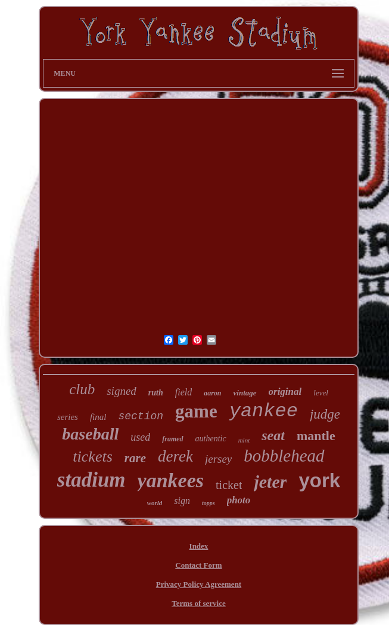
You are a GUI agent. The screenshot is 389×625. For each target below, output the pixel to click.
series (67, 417)
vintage (245, 392)
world (155, 502)
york (319, 480)
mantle (316, 435)
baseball (90, 434)
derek (175, 456)
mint (244, 440)
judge (325, 414)
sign (182, 501)
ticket (229, 484)
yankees (171, 480)
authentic (210, 438)
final (98, 417)
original (285, 391)
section (140, 416)
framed (172, 439)
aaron (212, 393)
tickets (92, 456)
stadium (91, 479)
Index (198, 546)
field (183, 392)
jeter (270, 481)
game (196, 411)
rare (135, 458)
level (320, 392)
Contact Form (198, 565)
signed (121, 391)
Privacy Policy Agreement (198, 584)
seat (273, 435)
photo (239, 500)
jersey (218, 459)
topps (208, 503)
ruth (155, 392)
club (82, 389)
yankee (263, 411)
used (140, 437)
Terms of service (199, 603)
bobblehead (284, 455)
